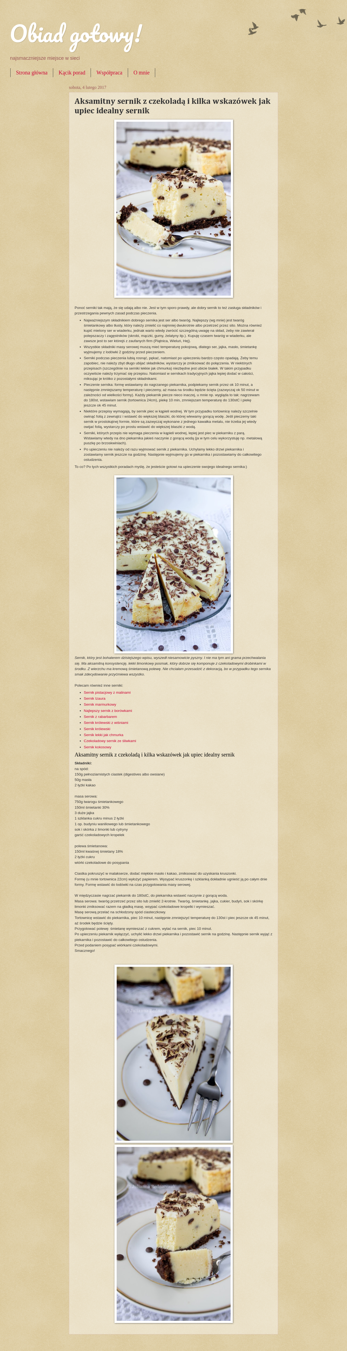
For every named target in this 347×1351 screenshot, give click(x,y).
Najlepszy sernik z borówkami (108, 711)
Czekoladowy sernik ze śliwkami (110, 741)
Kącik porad (72, 73)
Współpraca (109, 73)
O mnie (141, 73)
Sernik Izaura (95, 698)
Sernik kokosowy (97, 747)
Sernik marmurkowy (100, 704)
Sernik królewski (97, 729)
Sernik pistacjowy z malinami (107, 692)
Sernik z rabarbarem (100, 717)
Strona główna (31, 73)
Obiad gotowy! (75, 33)
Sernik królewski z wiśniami (106, 723)
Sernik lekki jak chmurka (103, 735)
